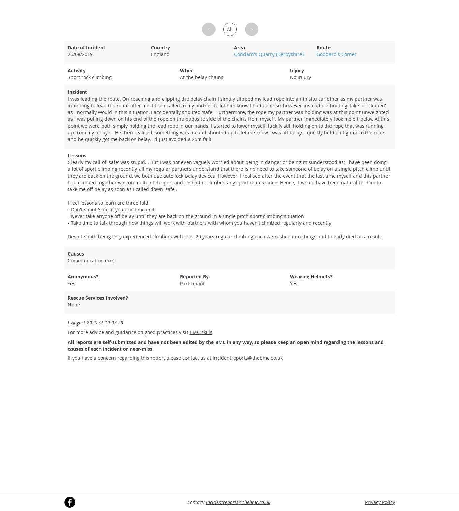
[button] (209, 29)
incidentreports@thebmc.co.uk (248, 358)
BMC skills (201, 332)
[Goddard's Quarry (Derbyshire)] (271, 54)
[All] (230, 29)
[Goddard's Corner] (354, 54)
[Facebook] (69, 502)
